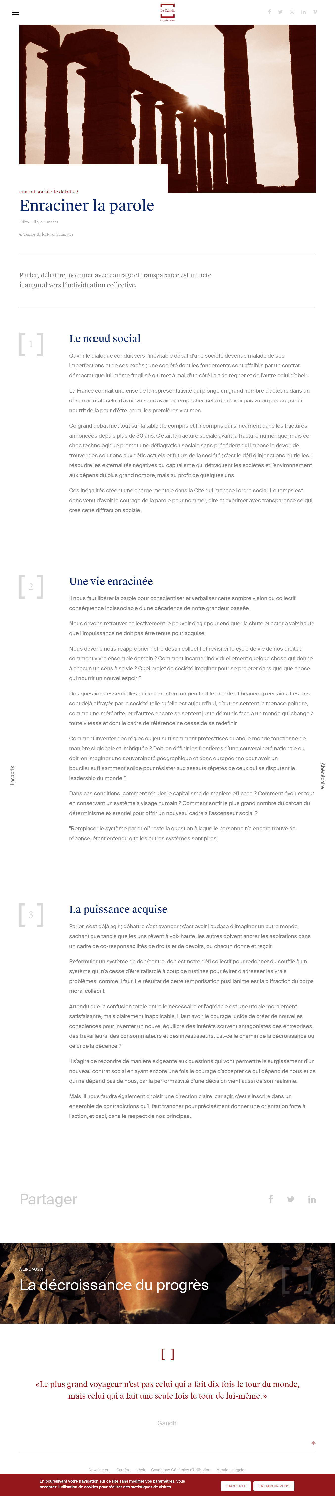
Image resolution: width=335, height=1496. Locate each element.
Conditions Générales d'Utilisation (180, 1470)
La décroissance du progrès (114, 1285)
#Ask (140, 1470)
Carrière (123, 1470)
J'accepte (235, 1486)
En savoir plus (274, 1486)
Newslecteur (100, 1470)
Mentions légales (231, 1470)
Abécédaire (323, 775)
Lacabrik (12, 775)
